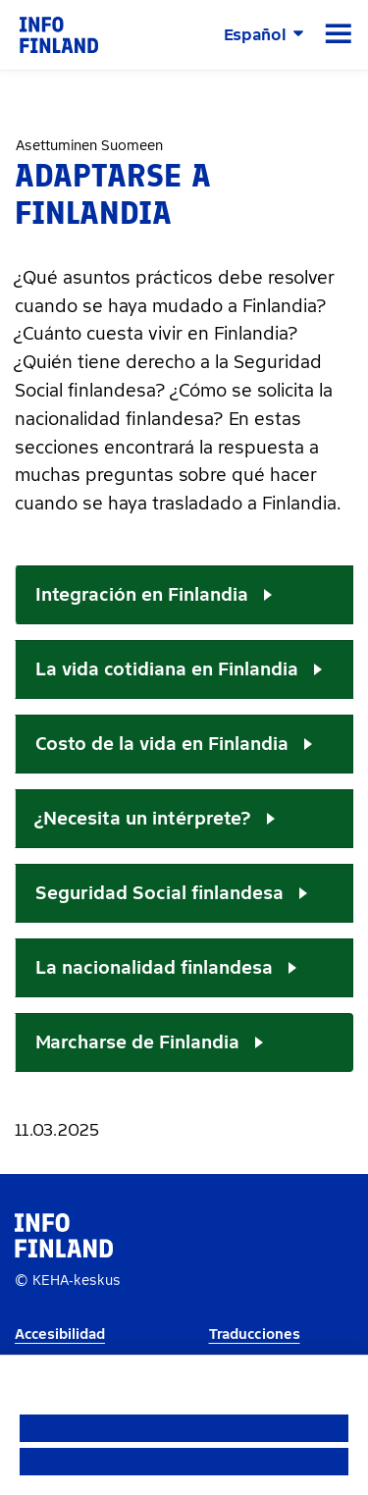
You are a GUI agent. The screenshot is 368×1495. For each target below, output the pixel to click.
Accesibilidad (60, 1334)
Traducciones (254, 1334)
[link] (59, 34)
